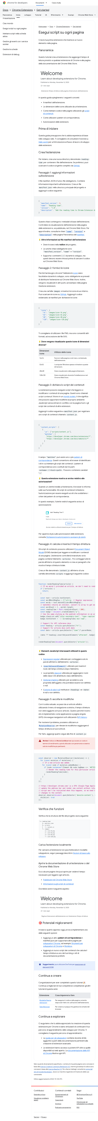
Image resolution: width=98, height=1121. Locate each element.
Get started (42, 10)
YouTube (80, 1098)
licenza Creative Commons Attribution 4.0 (55, 1067)
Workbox (68, 946)
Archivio (58, 1104)
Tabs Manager (44, 1007)
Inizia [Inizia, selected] (18, 15)
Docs (5, 10)
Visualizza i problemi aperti (41, 1099)
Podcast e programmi (63, 1107)
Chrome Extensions (22, 10)
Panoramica (7, 15)
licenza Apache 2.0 (55, 1069)
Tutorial (38, 15)
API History (82, 717)
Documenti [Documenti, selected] (40, 3)
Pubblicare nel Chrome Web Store (57, 880)
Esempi (71, 15)
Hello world (43, 142)
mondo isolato (69, 396)
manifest (80, 235)
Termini (36, 1117)
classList (57, 673)
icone (75, 273)
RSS (78, 1107)
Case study (56, 3)
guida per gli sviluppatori (56, 1038)
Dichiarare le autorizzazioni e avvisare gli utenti (65, 537)
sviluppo (27, 15)
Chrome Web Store (85, 15)
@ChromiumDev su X (84, 1094)
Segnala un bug (39, 1094)
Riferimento (55, 15)
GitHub (77, 166)
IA (46, 15)
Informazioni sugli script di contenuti (58, 884)
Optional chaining (50, 680)
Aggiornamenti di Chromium (61, 1095)
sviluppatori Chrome (51, 943)
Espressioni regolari (51, 659)
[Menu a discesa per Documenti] (47, 2)
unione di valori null (52, 690)
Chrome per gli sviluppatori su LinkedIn (85, 1103)
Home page (43, 27)
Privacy (44, 1117)
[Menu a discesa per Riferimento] (63, 15)
